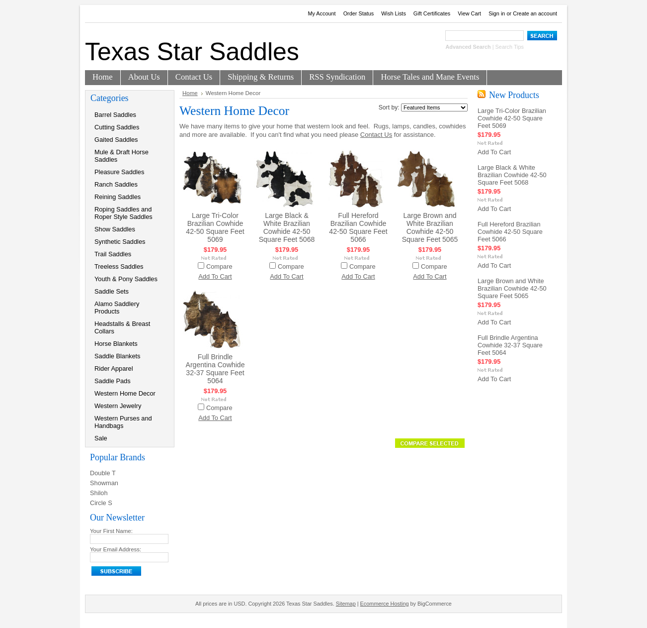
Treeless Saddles (118, 266)
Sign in (496, 13)
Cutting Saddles (116, 127)
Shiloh (99, 493)
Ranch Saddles (116, 184)
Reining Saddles (117, 197)
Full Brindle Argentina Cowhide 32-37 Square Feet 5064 (215, 369)
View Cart (469, 13)
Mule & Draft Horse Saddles (121, 155)
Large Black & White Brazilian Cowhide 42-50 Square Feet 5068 (287, 227)
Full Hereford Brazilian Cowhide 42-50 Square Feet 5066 (358, 227)
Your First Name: (111, 531)
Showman (104, 483)
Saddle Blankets (117, 356)
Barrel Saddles (115, 114)
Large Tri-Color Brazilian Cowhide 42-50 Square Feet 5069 (215, 227)
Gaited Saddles (116, 139)
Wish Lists (393, 13)
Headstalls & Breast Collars (122, 327)
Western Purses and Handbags (123, 422)
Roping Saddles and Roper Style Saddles (123, 213)
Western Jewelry (117, 406)
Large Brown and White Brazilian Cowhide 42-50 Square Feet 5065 (430, 227)
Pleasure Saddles (119, 172)
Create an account (535, 13)
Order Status (358, 13)
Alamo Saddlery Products (116, 307)
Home (190, 93)
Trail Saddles (112, 254)
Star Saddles (192, 52)
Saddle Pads (112, 381)
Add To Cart (215, 276)
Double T (103, 473)
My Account (321, 13)
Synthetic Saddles (119, 241)
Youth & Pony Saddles (126, 279)
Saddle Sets (111, 291)
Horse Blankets (116, 343)
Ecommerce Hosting (384, 604)
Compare (219, 266)
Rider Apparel (113, 368)
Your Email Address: (115, 549)
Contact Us (376, 134)
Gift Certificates (431, 13)
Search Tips (509, 47)
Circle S (101, 503)
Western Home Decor (125, 393)
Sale (100, 438)
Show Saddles (114, 229)
